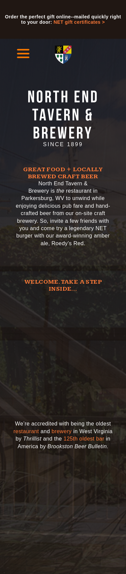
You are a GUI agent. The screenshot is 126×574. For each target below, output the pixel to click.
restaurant (26, 431)
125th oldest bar (84, 439)
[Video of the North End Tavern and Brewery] (63, 352)
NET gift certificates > (79, 22)
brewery (62, 431)
